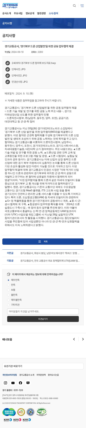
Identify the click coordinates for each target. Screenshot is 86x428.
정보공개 (30, 13)
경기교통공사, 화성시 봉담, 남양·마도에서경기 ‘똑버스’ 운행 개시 (50, 253)
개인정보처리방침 (9, 375)
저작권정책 (41, 375)
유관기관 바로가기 (13, 366)
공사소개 (6, 13)
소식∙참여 (53, 13)
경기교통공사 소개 (26, 375)
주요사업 (18, 13)
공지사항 (7, 23)
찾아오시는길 (53, 375)
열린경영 (41, 13)
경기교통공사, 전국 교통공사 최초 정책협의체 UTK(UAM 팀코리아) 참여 (50, 261)
